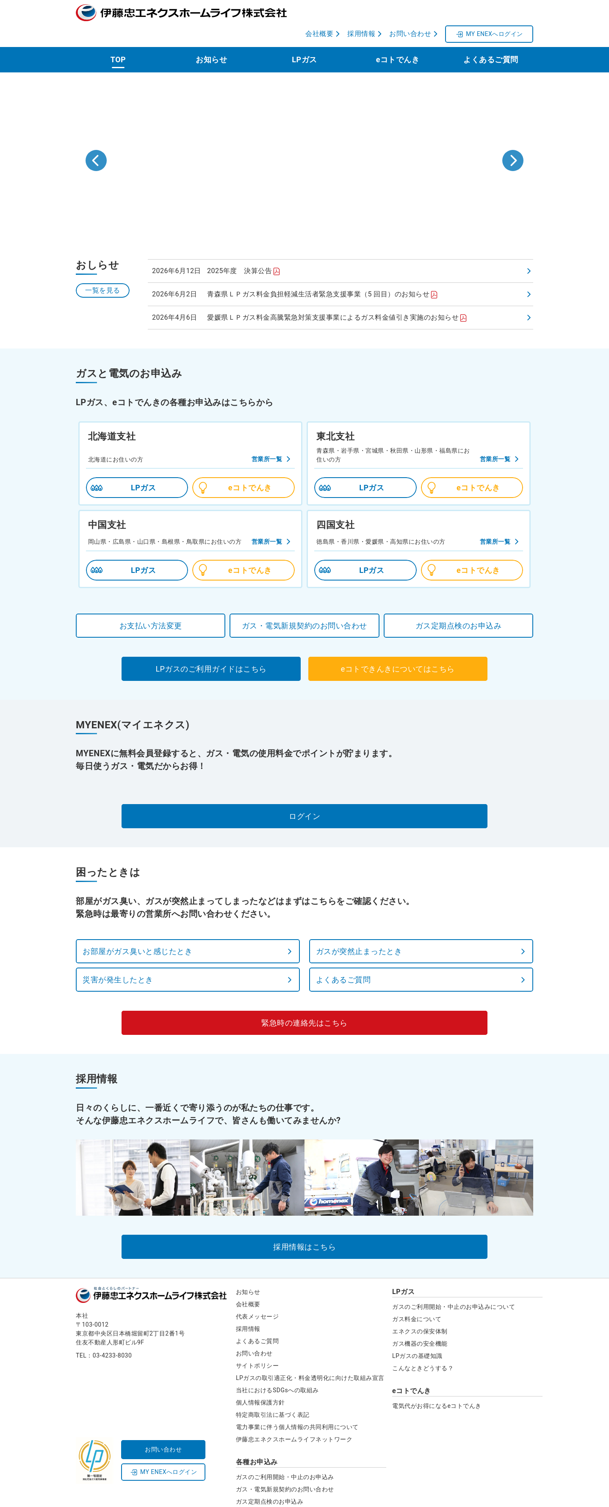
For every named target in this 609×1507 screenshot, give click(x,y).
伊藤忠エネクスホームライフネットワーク (294, 1418)
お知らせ (211, 38)
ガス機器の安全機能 (420, 1322)
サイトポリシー (257, 1344)
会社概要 (248, 1283)
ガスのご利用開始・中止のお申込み (285, 1455)
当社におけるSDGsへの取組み (277, 1369)
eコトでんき (398, 38)
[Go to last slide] (96, 139)
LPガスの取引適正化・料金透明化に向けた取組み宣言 (310, 1356)
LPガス (304, 38)
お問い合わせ (254, 1332)
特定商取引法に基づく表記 (273, 1393)
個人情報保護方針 (260, 1381)
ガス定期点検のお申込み (270, 1480)
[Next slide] (512, 139)
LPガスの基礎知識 (417, 1334)
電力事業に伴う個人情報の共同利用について (297, 1405)
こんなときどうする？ (423, 1347)
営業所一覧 (267, 437)
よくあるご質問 (490, 38)
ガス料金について (416, 1297)
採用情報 (248, 1307)
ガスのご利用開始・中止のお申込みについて (453, 1285)
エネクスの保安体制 (420, 1310)
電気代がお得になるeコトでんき (437, 1384)
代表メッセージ (257, 1295)
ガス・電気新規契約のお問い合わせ (285, 1468)
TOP (118, 38)
